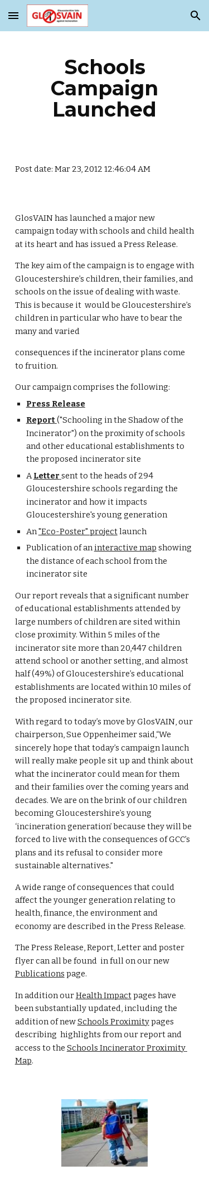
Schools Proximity (113, 1022)
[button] (13, 15)
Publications (40, 974)
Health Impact (104, 995)
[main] (105, 88)
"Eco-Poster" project (78, 531)
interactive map (125, 548)
